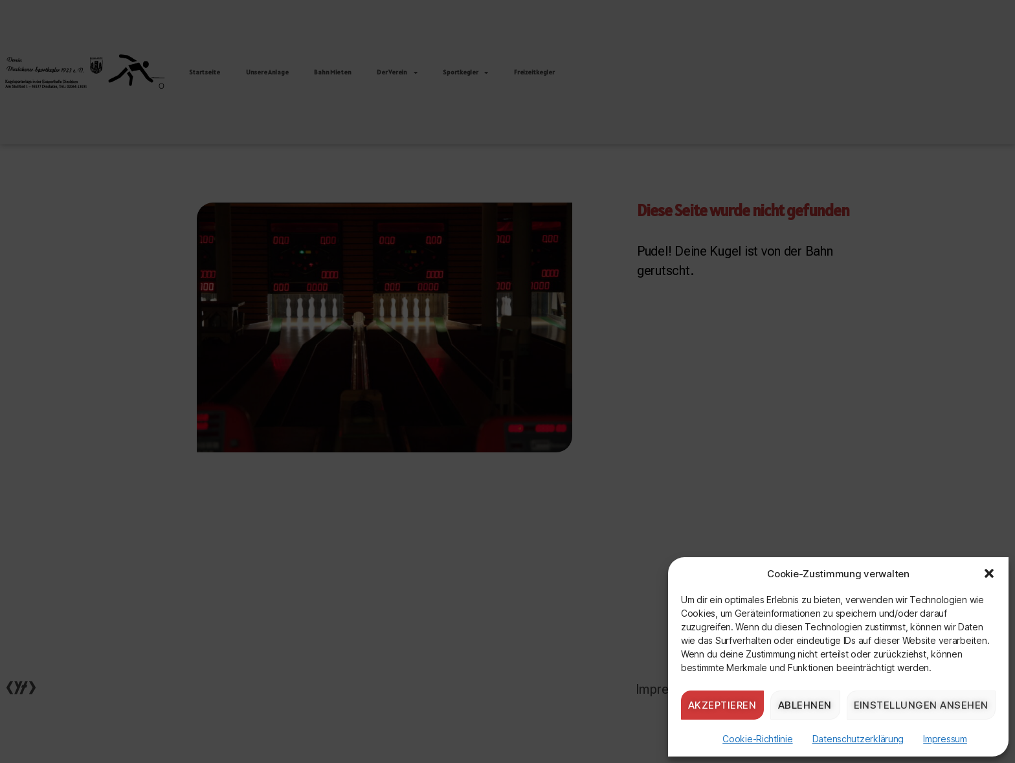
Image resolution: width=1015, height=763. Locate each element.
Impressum (945, 738)
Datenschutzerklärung (858, 738)
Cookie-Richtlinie (757, 738)
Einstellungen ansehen (921, 705)
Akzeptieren (722, 705)
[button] (989, 573)
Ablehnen (805, 705)
